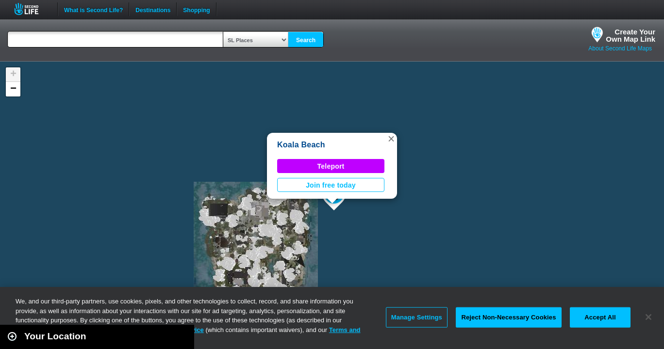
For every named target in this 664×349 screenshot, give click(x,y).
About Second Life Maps (620, 48)
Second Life (32, 9)
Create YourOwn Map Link (630, 35)
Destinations (152, 9)
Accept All (599, 317)
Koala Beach (301, 145)
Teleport (331, 166)
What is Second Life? (93, 9)
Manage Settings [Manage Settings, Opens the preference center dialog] (416, 317)
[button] (391, 138)
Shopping (196, 9)
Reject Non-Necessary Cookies (508, 317)
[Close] (648, 317)
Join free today (331, 185)
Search (305, 40)
